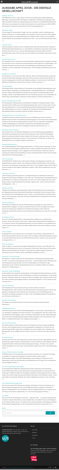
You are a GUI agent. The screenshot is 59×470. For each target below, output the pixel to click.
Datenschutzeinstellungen (28, 467)
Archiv (33, 438)
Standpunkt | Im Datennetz (9, 74)
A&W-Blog (35, 448)
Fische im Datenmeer (7, 159)
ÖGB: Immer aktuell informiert (10, 130)
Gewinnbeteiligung (7, 86)
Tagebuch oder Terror (7, 15)
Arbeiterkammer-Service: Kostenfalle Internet (14, 115)
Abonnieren (35, 435)
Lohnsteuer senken (7, 44)
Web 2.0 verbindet (7, 231)
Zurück (4, 408)
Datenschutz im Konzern (8, 173)
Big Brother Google (7, 30)
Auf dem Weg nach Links (8, 59)
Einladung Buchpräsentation (9, 144)
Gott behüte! (5, 395)
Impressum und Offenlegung (10, 467)
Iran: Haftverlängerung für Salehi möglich (13, 366)
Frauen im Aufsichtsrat (8, 285)
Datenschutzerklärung (20, 467)
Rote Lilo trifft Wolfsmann (9, 323)
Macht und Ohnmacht (7, 244)
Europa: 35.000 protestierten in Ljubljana (13, 352)
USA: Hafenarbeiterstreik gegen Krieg (12, 383)
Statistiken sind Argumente (9, 300)
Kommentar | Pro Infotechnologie (11, 256)
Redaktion (34, 432)
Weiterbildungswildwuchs (9, 308)
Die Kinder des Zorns (7, 337)
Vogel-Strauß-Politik (7, 188)
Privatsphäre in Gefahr (8, 217)
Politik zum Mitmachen (8, 202)
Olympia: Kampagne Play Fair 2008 (11, 100)
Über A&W (35, 429)
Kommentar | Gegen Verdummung (11, 271)
